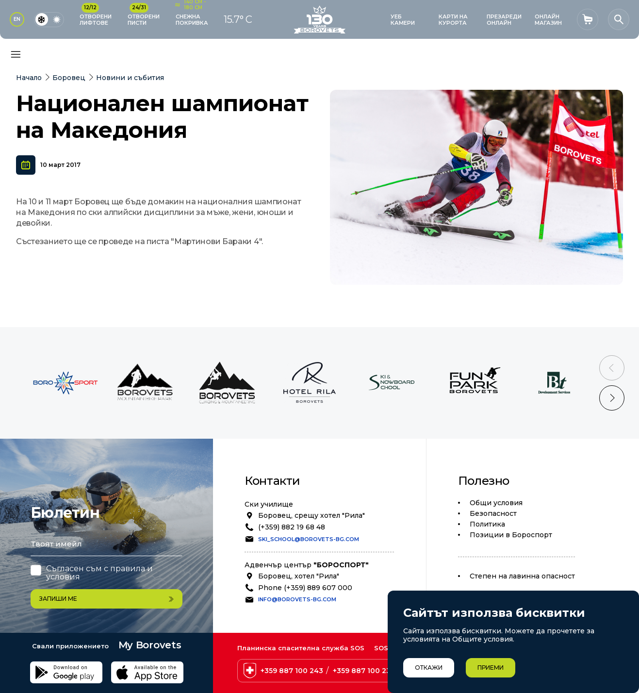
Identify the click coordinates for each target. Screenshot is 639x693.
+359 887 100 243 (292, 671)
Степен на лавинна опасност (522, 576)
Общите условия (482, 639)
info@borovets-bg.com (297, 599)
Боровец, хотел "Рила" (298, 576)
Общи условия (496, 502)
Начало (29, 77)
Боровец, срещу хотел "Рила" (311, 515)
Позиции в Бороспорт (511, 534)
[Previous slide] (611, 367)
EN (17, 19)
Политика (487, 524)
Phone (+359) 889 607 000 (305, 587)
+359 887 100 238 (364, 671)
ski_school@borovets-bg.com (308, 539)
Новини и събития (130, 77)
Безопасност (493, 513)
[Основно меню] (15, 54)
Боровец (68, 77)
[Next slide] (611, 398)
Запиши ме (106, 598)
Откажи (428, 667)
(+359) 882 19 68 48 (291, 527)
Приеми (490, 667)
